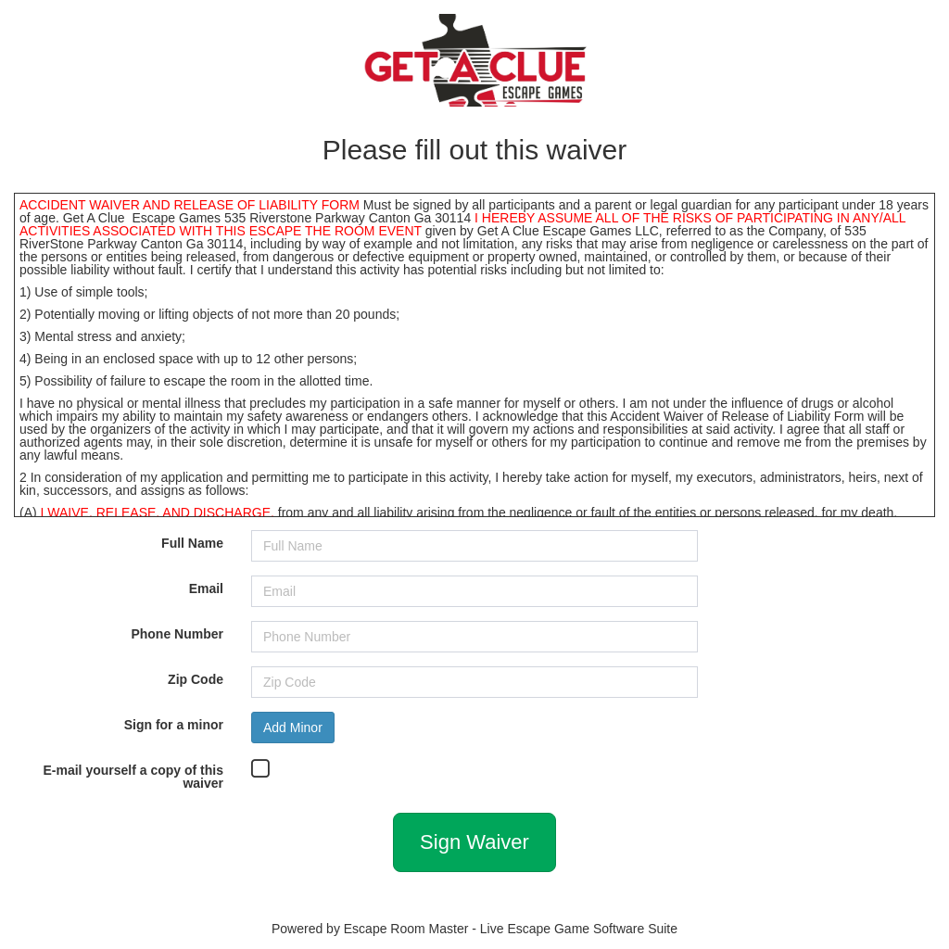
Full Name (192, 543)
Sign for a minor (173, 724)
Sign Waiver (474, 842)
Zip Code (195, 679)
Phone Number (177, 633)
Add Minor (293, 727)
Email (206, 588)
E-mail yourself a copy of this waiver (134, 776)
